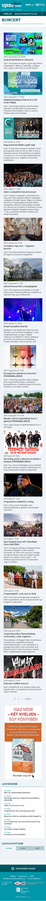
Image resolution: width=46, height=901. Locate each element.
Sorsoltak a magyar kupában (15, 829)
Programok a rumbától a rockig (18, 501)
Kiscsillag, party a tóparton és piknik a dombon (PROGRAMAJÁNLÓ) (22, 460)
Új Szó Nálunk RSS (7, 883)
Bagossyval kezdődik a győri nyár (19, 144)
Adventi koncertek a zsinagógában (20, 286)
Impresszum (22, 876)
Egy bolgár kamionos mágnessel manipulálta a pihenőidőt (22, 799)
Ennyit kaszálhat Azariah (15, 326)
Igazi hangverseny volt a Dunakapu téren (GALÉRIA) (20, 543)
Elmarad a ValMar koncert (16, 683)
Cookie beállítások (34, 879)
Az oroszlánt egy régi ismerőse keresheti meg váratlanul (22, 823)
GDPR (32, 876)
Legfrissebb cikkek (23, 868)
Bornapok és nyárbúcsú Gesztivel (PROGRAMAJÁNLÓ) (20, 374)
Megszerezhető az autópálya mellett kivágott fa (22, 816)
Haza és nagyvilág (26, 13)
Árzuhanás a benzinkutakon (15, 834)
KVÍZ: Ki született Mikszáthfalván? (17, 793)
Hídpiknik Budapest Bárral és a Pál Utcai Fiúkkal (20, 101)
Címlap (7, 13)
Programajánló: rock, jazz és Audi (20, 593)
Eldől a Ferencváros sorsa (14, 806)
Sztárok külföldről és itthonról (18, 59)
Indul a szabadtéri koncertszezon (20, 192)
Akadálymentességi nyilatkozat (14, 879)
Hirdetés (13, 876)
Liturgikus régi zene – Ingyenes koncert (19, 247)
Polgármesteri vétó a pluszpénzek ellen (19, 811)
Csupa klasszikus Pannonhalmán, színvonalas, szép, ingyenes (20, 635)
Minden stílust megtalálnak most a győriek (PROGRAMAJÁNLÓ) (20, 420)
